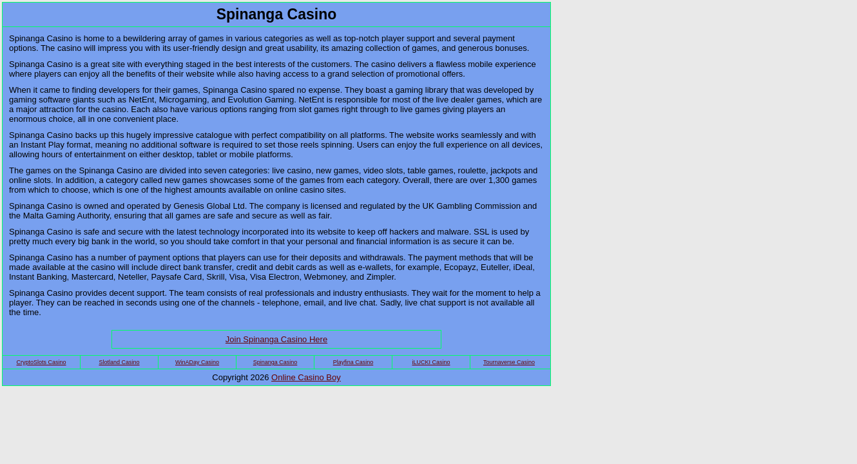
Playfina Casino (353, 362)
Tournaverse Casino (509, 362)
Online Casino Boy (306, 377)
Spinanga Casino (275, 362)
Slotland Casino (119, 362)
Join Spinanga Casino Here (276, 339)
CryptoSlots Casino (41, 362)
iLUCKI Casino (431, 362)
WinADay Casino (197, 362)
